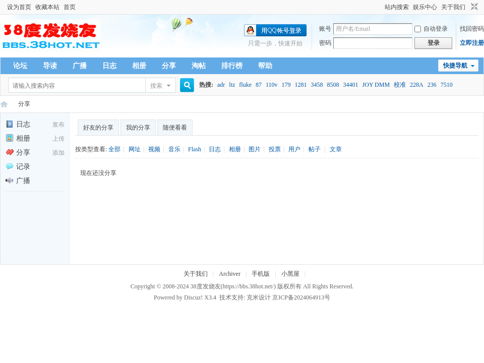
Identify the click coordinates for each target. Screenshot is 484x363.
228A (417, 84)
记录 (18, 166)
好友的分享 (98, 127)
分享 (169, 66)
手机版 (261, 273)
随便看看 (175, 127)
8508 (333, 84)
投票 (275, 149)
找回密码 (472, 28)
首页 (70, 7)
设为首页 (19, 7)
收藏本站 (47, 7)
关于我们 (453, 7)
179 (286, 84)
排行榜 (232, 66)
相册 (139, 66)
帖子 (315, 149)
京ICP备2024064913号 (301, 297)
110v (272, 84)
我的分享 (138, 127)
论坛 (20, 66)
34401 (350, 84)
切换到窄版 (473, 7)
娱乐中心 (425, 7)
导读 (50, 66)
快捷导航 (455, 65)
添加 (58, 152)
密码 (325, 42)
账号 (325, 28)
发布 (58, 124)
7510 (447, 84)
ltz (232, 84)
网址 (135, 149)
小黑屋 (290, 273)
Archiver (229, 273)
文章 (336, 149)
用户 (294, 149)
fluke (245, 84)
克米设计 (259, 297)
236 (432, 84)
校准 (400, 84)
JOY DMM (376, 84)
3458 (317, 84)
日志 (109, 66)
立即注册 (472, 42)
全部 (114, 149)
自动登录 (431, 28)
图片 (255, 149)
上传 (58, 138)
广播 (80, 66)
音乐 (174, 149)
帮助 (265, 66)
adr (221, 84)
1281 (301, 84)
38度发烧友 (206, 286)
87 (259, 84)
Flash (194, 149)
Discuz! (193, 297)
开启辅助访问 (380, 7)
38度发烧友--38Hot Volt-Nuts (4, 104)
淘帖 (199, 66)
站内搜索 (397, 7)
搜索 (156, 85)
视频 (154, 149)
